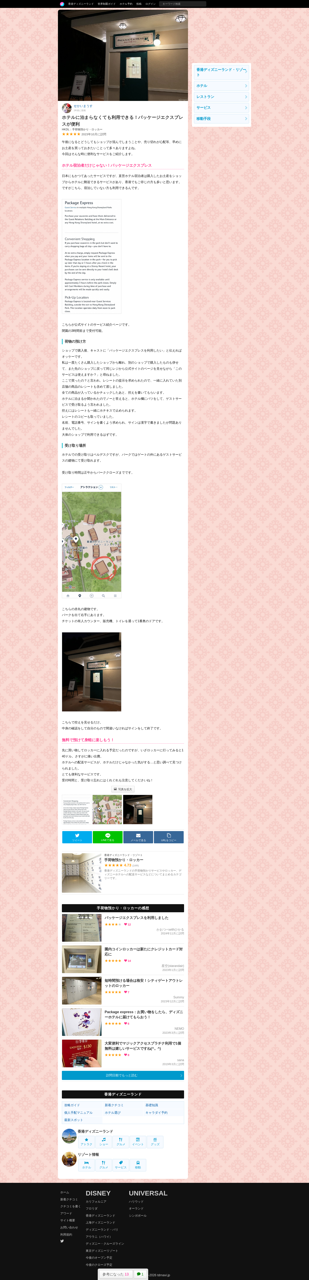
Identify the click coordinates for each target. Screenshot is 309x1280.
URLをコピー (169, 837)
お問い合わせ (69, 1227)
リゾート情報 (88, 1155)
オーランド (136, 1208)
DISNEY (98, 1193)
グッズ (155, 1142)
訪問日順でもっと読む (122, 1075)
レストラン (205, 97)
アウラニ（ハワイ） (99, 1236)
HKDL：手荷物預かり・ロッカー (82, 129)
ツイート (77, 837)
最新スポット (73, 1120)
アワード (66, 1213)
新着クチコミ (114, 1105)
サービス (121, 1165)
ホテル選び (113, 1112)
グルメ (120, 1142)
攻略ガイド (72, 1105)
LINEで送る (107, 837)
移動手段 (203, 119)
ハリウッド (136, 1201)
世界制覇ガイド (107, 3)
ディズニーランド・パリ (102, 1229)
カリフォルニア (96, 1201)
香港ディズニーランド (81, 3)
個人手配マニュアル (78, 1112)
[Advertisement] (221, 34)
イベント (138, 1142)
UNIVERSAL (148, 1193)
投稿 (138, 3)
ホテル (86, 1165)
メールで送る (138, 837)
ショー (103, 1142)
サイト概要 (67, 1220)
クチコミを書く (70, 1206)
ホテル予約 (126, 3)
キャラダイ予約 (156, 1112)
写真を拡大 (123, 789)
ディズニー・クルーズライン (105, 1243)
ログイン (150, 3)
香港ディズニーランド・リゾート (221, 72)
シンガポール (138, 1215)
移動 (138, 1165)
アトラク (86, 1142)
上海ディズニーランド (100, 1222)
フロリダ (92, 1208)
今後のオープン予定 (99, 1257)
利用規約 (66, 1234)
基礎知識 (151, 1105)
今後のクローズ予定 (99, 1264)
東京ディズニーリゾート (102, 1250)
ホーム (64, 1192)
